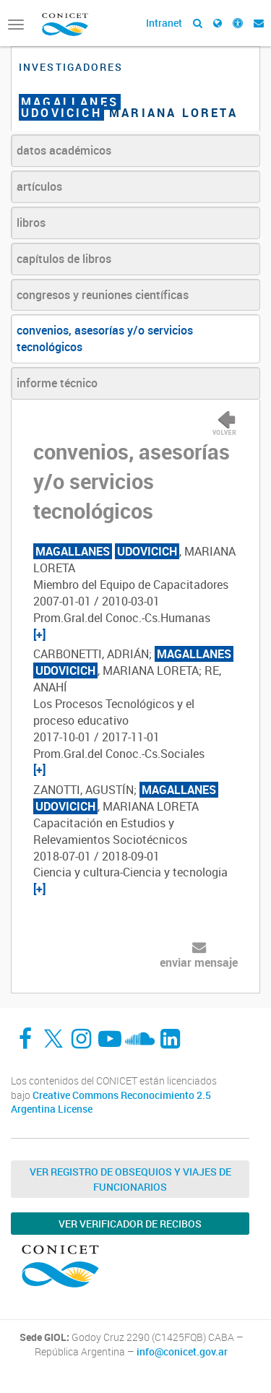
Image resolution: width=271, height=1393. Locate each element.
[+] (39, 634)
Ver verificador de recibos (130, 1223)
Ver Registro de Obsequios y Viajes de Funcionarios (130, 1179)
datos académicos (64, 150)
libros (31, 222)
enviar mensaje (199, 962)
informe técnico (57, 383)
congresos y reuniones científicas (103, 295)
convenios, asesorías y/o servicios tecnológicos (105, 338)
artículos (39, 186)
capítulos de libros (64, 259)
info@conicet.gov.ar (182, 1351)
